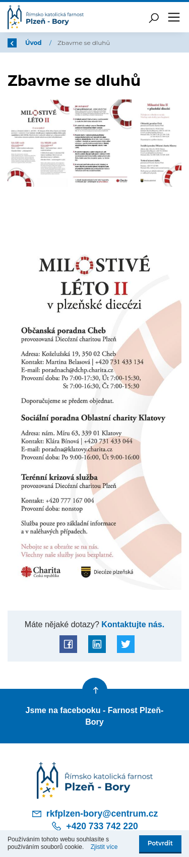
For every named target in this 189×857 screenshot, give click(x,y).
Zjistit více (104, 846)
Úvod (34, 42)
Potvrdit (160, 843)
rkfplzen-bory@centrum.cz (94, 813)
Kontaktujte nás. (131, 624)
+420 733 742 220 (94, 826)
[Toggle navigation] (174, 17)
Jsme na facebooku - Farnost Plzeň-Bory (95, 715)
